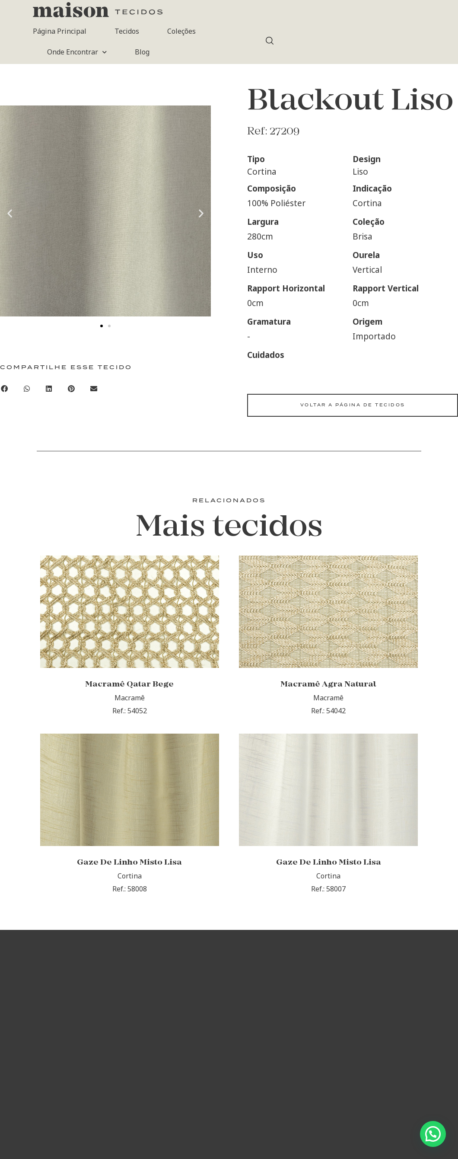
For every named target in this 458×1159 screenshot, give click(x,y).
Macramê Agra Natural (328, 684)
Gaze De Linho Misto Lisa (129, 862)
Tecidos (126, 31)
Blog (142, 52)
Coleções (181, 31)
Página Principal (59, 31)
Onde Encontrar (77, 52)
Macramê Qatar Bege (129, 684)
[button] (9, 213)
